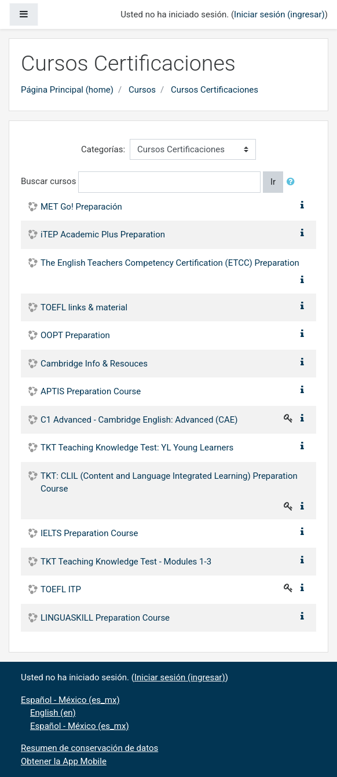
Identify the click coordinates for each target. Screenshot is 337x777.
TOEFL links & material (84, 307)
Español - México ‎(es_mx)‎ (70, 700)
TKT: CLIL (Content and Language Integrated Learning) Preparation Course (169, 482)
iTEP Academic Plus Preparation (103, 234)
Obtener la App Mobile (64, 761)
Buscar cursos (48, 181)
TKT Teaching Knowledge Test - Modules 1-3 (126, 561)
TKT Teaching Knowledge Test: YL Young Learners (137, 447)
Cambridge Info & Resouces (94, 363)
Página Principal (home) (67, 90)
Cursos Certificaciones (214, 90)
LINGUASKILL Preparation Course (105, 618)
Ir (273, 182)
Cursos (142, 90)
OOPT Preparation (75, 335)
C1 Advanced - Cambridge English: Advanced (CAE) (139, 420)
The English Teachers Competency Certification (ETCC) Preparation (170, 263)
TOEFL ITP (61, 589)
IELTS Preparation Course (89, 533)
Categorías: (103, 149)
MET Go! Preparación (81, 206)
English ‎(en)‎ (53, 713)
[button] (293, 182)
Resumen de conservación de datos (89, 748)
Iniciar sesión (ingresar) (279, 14)
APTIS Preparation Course (91, 391)
